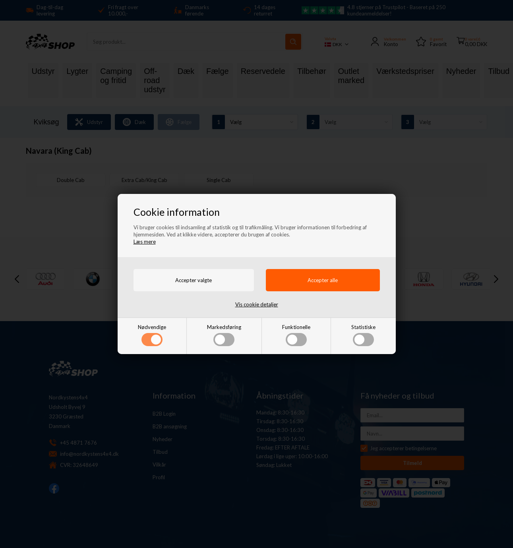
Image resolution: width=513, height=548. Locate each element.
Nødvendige (152, 335)
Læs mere (145, 241)
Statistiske (363, 335)
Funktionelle (296, 335)
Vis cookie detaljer (256, 304)
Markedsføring (224, 335)
